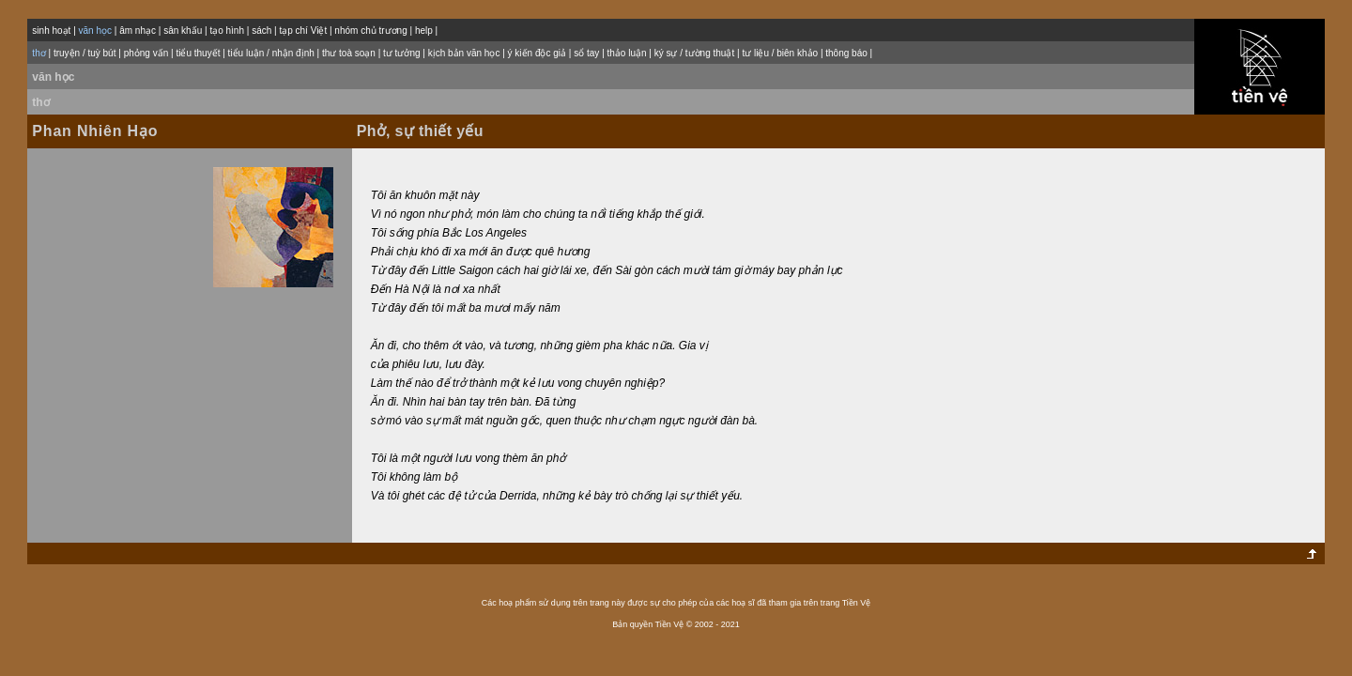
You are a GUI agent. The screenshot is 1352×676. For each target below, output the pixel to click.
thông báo (846, 53)
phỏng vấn (146, 53)
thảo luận (627, 53)
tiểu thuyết (198, 53)
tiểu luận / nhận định (271, 53)
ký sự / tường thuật (694, 53)
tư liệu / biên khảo (780, 53)
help (424, 30)
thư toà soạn (349, 53)
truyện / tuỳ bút (85, 53)
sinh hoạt (51, 30)
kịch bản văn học (464, 53)
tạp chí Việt (303, 30)
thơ (40, 102)
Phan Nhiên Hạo (95, 131)
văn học (53, 77)
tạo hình (226, 30)
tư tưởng (401, 53)
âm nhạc (137, 30)
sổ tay (586, 53)
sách (261, 30)
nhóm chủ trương (370, 30)
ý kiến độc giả (537, 53)
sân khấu (182, 30)
